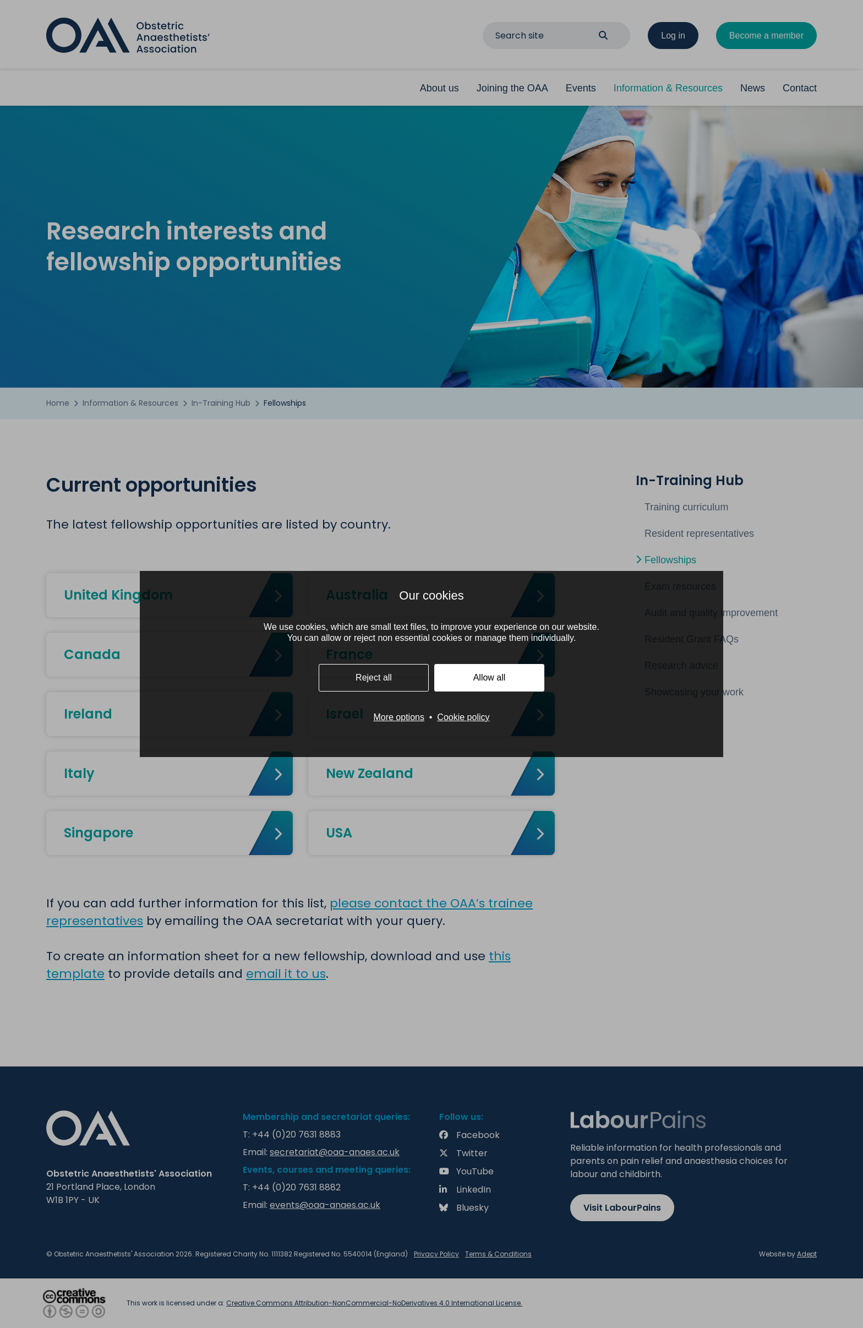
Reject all (374, 677)
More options (398, 717)
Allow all (489, 677)
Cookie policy (463, 717)
